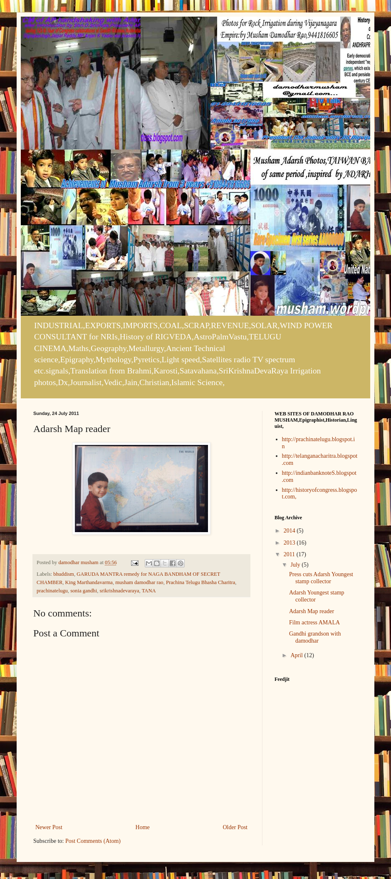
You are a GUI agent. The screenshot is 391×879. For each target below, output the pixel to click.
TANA (149, 591)
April (297, 655)
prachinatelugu (52, 591)
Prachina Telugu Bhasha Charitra (200, 582)
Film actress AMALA (314, 622)
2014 (290, 531)
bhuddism (63, 574)
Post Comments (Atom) (93, 841)
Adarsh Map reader (311, 611)
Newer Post (48, 827)
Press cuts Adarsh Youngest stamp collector (321, 577)
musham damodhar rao (139, 582)
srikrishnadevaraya (119, 591)
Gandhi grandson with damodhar (315, 637)
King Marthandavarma (89, 582)
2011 (290, 554)
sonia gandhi (83, 591)
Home (143, 827)
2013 (290, 543)
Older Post (235, 827)
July (296, 565)
